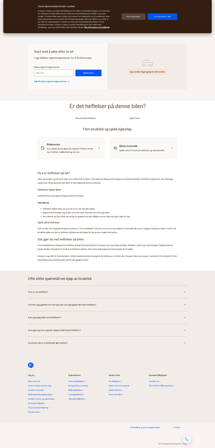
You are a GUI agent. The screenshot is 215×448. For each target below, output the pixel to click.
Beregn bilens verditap (78, 386)
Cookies (176, 427)
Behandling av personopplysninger (145, 427)
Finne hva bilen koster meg (39, 386)
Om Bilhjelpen (115, 381)
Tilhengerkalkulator (76, 399)
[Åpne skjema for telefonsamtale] (187, 439)
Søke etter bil (34, 381)
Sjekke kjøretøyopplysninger (40, 394)
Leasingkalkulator (76, 394)
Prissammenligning (36, 403)
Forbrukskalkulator (76, 381)
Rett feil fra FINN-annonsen (161, 386)
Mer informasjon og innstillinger (97, 27)
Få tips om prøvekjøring (38, 407)
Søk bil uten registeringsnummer (51, 81)
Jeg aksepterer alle (162, 16)
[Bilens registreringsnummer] (53, 73)
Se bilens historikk (36, 390)
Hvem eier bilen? (116, 394)
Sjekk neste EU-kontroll (119, 386)
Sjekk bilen (88, 73)
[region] (107, 16)
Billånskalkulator (75, 390)
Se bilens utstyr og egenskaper (41, 399)
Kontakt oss (154, 381)
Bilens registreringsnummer (47, 67)
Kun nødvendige (133, 16)
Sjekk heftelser (115, 390)
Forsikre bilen (34, 412)
